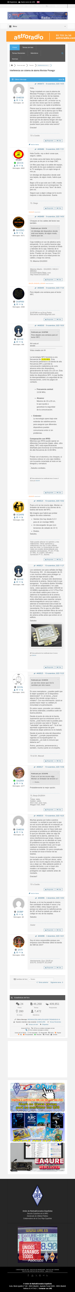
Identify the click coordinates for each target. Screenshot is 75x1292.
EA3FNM (20, 301)
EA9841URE (41, 1022)
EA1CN (20, 163)
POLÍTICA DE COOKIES (52, 1269)
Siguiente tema (57, 982)
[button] (46, 353)
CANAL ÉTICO (49, 1271)
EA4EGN (20, 97)
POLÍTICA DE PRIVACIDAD (37, 1269)
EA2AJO (31, 212)
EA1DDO (20, 230)
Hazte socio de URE (26, 2)
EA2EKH (20, 780)
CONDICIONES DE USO (22, 1269)
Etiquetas (45, 1024)
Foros (14, 47)
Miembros (34, 53)
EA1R (20, 949)
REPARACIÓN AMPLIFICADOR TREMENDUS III (44, 1019)
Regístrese (12, 2)
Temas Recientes (18, 53)
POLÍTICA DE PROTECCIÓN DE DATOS (33, 1271)
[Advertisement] (42, 1059)
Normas (15, 59)
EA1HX (43, 283)
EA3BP (20, 911)
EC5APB (20, 514)
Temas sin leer (27, 47)
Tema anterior (42, 982)
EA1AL (20, 687)
